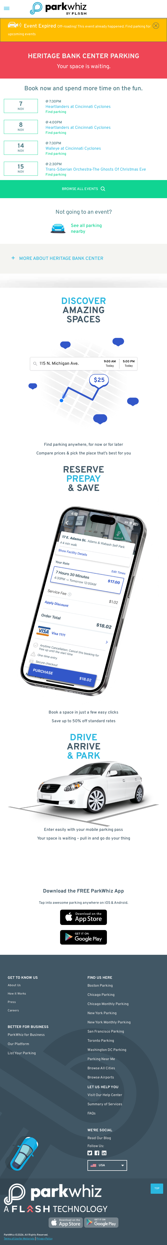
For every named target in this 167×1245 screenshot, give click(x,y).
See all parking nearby (86, 229)
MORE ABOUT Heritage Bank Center (61, 259)
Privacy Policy (44, 1238)
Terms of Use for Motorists (19, 1238)
